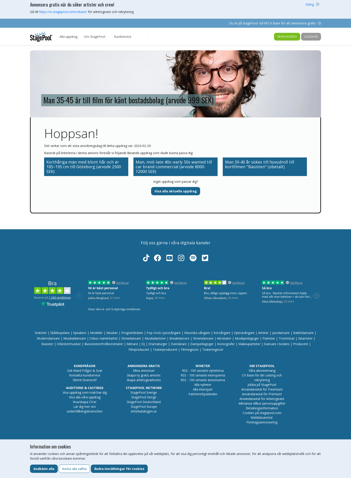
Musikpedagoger (247, 338)
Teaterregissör (212, 349)
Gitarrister (305, 338)
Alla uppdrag (68, 36)
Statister (41, 333)
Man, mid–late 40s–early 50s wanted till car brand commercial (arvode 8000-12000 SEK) (174, 166)
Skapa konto (287, 36)
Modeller (96, 333)
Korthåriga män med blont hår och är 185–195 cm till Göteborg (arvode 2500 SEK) (83, 166)
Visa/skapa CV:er (84, 402)
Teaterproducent (165, 349)
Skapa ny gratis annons (144, 375)
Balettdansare (303, 333)
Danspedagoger (202, 344)
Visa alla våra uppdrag (85, 397)
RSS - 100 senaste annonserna (203, 380)
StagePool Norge (143, 397)
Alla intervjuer (203, 389)
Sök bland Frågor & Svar (84, 370)
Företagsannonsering (261, 422)
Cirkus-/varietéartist (104, 338)
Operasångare (244, 333)
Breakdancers (179, 338)
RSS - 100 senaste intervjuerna (203, 375)
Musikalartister (155, 338)
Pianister (269, 338)
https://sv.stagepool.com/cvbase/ (63, 12)
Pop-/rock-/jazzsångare (164, 333)
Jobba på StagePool (262, 384)
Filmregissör (190, 349)
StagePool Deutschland (144, 402)
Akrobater (224, 338)
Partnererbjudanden (202, 394)
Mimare (132, 344)
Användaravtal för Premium (262, 394)
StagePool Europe (144, 406)
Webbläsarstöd (261, 417)
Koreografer (226, 344)
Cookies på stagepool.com (262, 413)
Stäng (310, 4)
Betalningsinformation (262, 408)
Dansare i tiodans (276, 344)
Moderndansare (48, 338)
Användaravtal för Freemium (262, 389)
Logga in (311, 36)
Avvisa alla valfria (74, 469)
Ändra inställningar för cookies (119, 469)
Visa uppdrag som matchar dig (85, 392)
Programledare (132, 333)
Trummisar (287, 338)
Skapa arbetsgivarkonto (144, 380)
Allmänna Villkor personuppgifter (262, 403)
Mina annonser (144, 370)
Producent (300, 344)
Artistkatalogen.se (144, 411)
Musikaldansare (74, 338)
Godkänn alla (43, 469)
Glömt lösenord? (85, 380)
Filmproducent (138, 349)
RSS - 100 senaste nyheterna (203, 370)
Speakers (79, 333)
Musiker (112, 333)
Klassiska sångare (197, 333)
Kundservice (122, 36)
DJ (143, 344)
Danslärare (179, 344)
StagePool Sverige (144, 392)
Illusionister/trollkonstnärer (103, 344)
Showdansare (131, 338)
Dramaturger (157, 344)
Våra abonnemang (262, 370)
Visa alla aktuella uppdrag (175, 191)
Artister (263, 333)
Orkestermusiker (69, 344)
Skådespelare (60, 333)
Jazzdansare (281, 333)
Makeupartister (249, 344)
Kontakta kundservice (84, 375)
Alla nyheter (202, 384)
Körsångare (222, 333)
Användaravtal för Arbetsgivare (262, 399)
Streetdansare (203, 338)
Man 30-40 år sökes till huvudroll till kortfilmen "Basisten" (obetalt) (259, 164)
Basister (47, 344)
